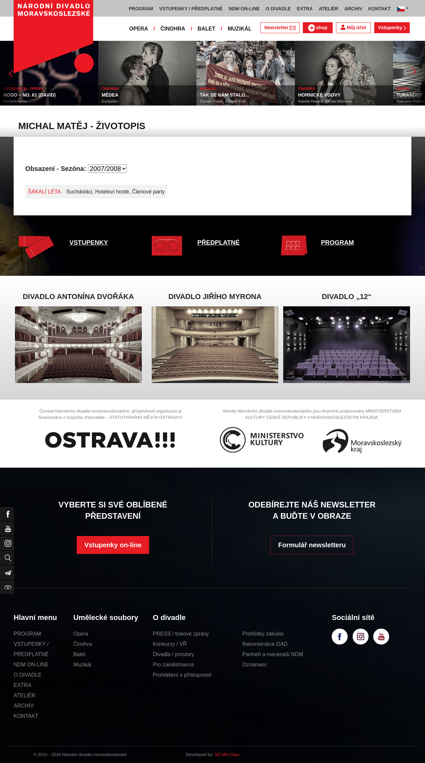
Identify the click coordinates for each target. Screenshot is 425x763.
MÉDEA (110, 95)
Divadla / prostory (173, 654)
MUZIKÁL (240, 29)
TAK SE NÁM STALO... (224, 95)
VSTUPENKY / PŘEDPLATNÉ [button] (191, 8)
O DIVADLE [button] (278, 8)
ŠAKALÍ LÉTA (44, 191)
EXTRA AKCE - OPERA (23, 89)
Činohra (82, 644)
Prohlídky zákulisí (263, 634)
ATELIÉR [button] (328, 8)
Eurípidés (110, 101)
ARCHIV (24, 706)
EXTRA (22, 685)
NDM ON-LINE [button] (244, 8)
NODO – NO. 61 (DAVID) (29, 95)
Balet (79, 654)
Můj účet (353, 27)
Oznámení (254, 664)
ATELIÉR (25, 695)
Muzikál (82, 664)
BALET (206, 29)
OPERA (138, 29)
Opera (80, 634)
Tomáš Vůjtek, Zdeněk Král (222, 101)
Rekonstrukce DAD (265, 644)
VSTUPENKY (88, 242)
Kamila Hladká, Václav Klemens (325, 101)
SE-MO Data (227, 754)
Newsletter (279, 27)
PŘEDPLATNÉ (218, 242)
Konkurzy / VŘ (170, 644)
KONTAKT (26, 716)
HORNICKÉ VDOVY (319, 95)
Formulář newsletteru (312, 545)
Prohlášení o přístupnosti (182, 675)
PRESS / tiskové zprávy (181, 634)
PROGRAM (337, 242)
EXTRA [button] (304, 8)
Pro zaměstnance (173, 664)
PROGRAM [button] (141, 8)
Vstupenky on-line (112, 545)
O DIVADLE (28, 675)
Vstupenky (392, 27)
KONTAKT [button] (379, 8)
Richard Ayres (15, 101)
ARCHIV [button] (353, 8)
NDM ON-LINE (31, 664)
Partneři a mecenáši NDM (272, 654)
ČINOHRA (172, 29)
